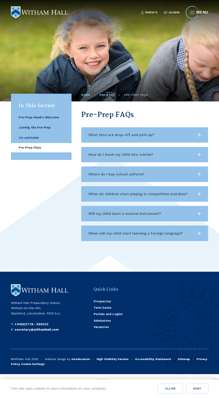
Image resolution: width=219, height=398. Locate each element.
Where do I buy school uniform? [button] (144, 174)
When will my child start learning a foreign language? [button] (144, 233)
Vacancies (101, 327)
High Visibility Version (113, 359)
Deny (197, 388)
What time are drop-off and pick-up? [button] (144, 135)
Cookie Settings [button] (33, 364)
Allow (170, 388)
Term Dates (103, 307)
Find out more (122, 388)
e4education (80, 359)
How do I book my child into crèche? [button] (144, 155)
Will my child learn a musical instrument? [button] (144, 214)
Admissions (102, 320)
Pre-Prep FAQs (136, 94)
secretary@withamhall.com (37, 329)
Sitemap (184, 359)
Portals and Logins (108, 314)
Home (85, 94)
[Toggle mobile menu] (192, 12)
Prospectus (102, 301)
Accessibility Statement (153, 359)
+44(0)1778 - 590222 (31, 324)
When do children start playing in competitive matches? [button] (144, 194)
